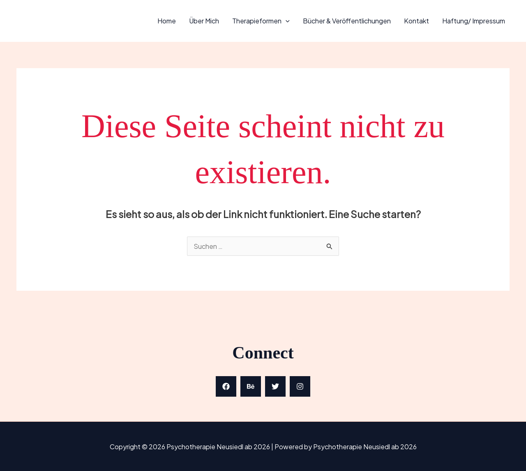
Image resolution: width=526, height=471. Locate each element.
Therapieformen (261, 20)
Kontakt (416, 20)
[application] (285, 20)
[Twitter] (275, 386)
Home (166, 20)
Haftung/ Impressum (473, 20)
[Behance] (250, 386)
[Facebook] (226, 386)
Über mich (204, 20)
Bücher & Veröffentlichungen (347, 20)
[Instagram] (300, 386)
